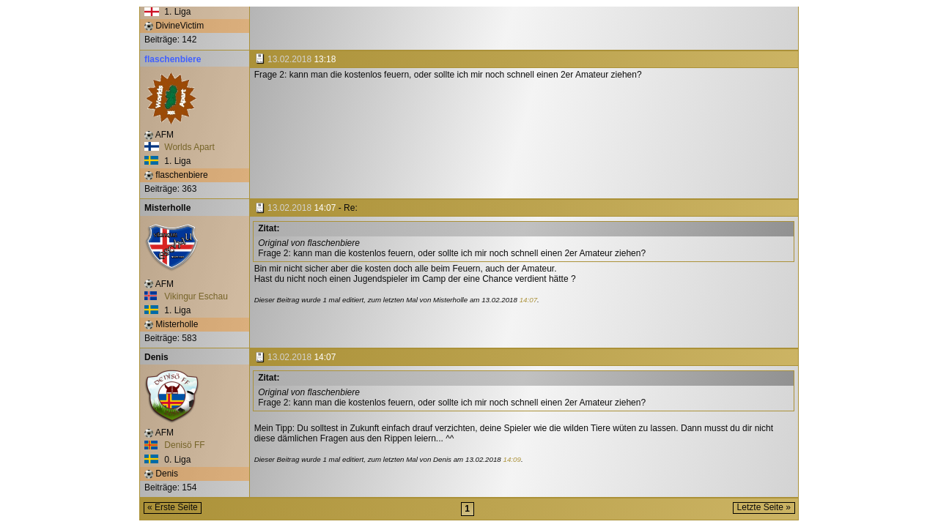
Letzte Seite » (764, 507)
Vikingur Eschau (186, 296)
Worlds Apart (179, 147)
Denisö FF (174, 445)
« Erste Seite (172, 507)
